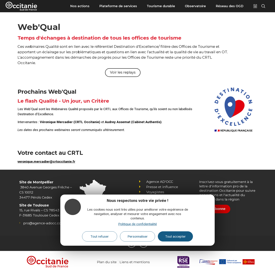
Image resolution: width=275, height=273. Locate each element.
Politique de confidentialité (137, 224)
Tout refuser (99, 236)
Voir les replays (123, 72)
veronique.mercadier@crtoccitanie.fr (46, 162)
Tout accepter (175, 236)
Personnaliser (138, 236)
